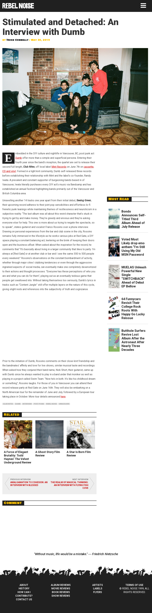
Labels (97, 588)
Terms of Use (134, 585)
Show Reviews (61, 595)
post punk (39, 404)
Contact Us (24, 599)
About (24, 585)
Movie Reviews (60, 588)
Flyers (97, 592)
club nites (8, 404)
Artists (97, 585)
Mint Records (59, 166)
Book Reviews (61, 592)
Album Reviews (61, 585)
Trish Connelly (17, 40)
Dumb (18, 157)
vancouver (64, 404)
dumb (17, 404)
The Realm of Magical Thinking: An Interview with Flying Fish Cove (69, 485)
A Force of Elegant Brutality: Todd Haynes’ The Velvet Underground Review (17, 457)
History (24, 588)
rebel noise (51, 404)
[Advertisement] (128, 171)
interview (27, 404)
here (63, 396)
